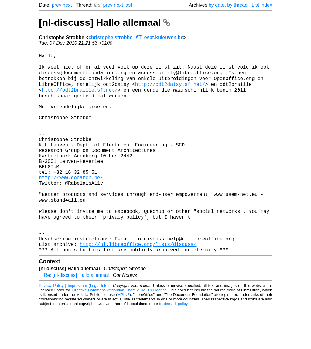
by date (216, 5)
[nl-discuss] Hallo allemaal (104, 22)
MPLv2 (124, 335)
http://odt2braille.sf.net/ (80, 96)
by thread (237, 5)
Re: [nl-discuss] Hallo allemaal (76, 315)
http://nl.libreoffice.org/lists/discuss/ (138, 283)
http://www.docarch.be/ (71, 203)
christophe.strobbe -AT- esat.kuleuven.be (135, 37)
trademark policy (173, 344)
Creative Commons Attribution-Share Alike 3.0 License (119, 330)
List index (261, 5)
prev (56, 5)
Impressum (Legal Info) (88, 326)
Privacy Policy (51, 326)
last (128, 5)
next (67, 5)
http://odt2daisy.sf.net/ (170, 90)
